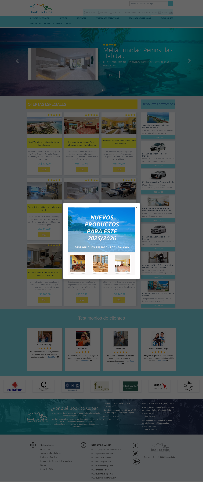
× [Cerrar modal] (137, 207)
